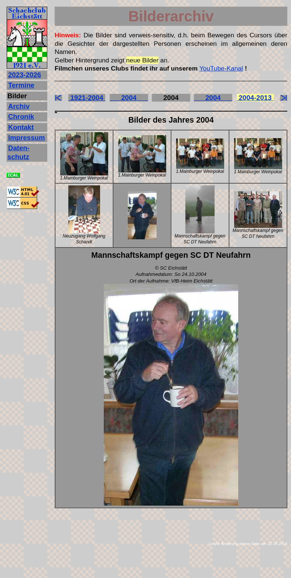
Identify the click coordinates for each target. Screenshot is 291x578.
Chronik (21, 116)
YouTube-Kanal (221, 68)
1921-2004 (86, 98)
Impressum (26, 137)
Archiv (19, 106)
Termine (21, 85)
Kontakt (21, 127)
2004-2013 (255, 98)
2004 (129, 98)
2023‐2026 (24, 75)
